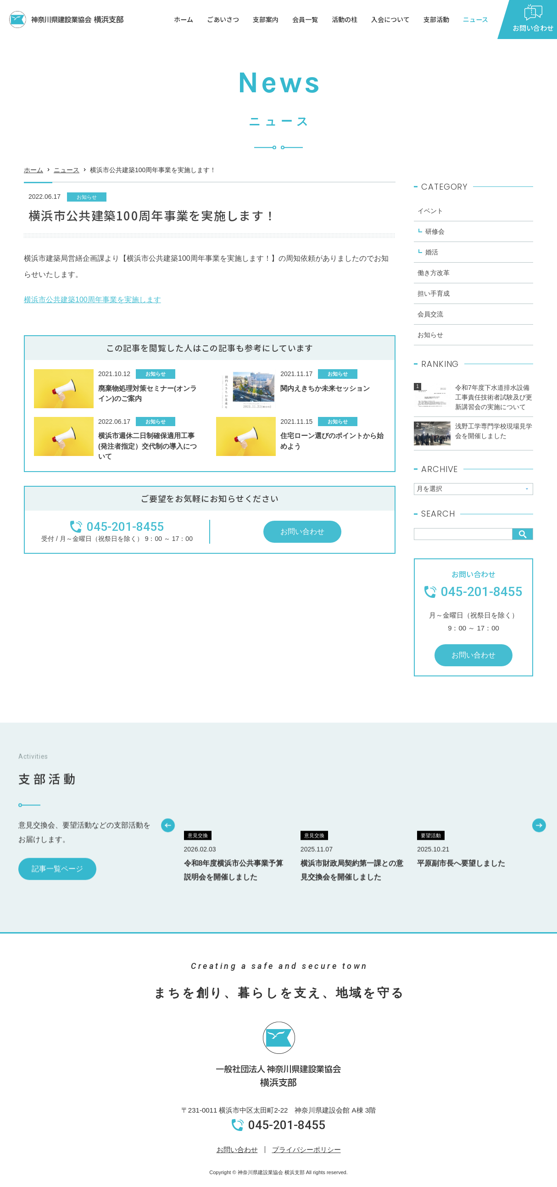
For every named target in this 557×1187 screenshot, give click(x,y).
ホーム (183, 19)
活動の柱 (344, 19)
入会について (390, 19)
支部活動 (436, 19)
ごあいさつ (223, 19)
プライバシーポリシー (306, 1149)
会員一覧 (305, 19)
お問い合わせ (237, 1149)
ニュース (475, 19)
